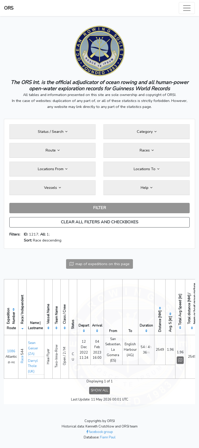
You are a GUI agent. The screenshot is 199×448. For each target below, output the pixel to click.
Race (22, 359)
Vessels (52, 187)
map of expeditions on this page (99, 263)
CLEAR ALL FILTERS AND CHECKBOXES (99, 222)
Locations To (146, 168)
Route (53, 150)
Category (147, 131)
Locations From (52, 168)
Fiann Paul (108, 437)
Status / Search (52, 131)
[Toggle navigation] (187, 8)
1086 (11, 351)
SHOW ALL (99, 390)
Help (146, 187)
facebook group (99, 432)
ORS (8, 8)
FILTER (99, 208)
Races (147, 150)
